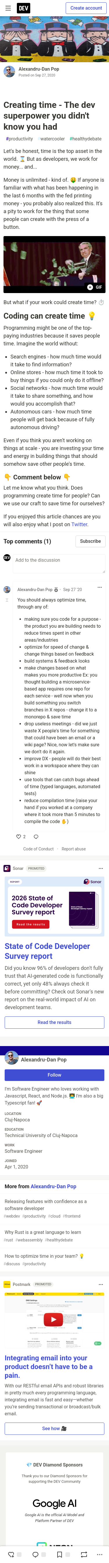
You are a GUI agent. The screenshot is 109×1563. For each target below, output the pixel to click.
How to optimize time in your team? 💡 (53, 1260)
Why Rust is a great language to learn (53, 1236)
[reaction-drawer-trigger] (14, 1554)
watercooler (51, 138)
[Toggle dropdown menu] (99, 587)
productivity (19, 138)
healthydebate (85, 138)
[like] (21, 836)
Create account (86, 8)
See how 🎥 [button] (54, 1428)
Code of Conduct (38, 849)
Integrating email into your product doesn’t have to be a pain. (49, 1367)
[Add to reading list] (63, 1554)
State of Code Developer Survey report (47, 951)
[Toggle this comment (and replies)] (7, 600)
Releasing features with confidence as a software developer (53, 1209)
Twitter (79, 524)
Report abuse (74, 849)
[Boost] (84, 1554)
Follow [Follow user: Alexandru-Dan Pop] (54, 1075)
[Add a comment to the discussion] (59, 563)
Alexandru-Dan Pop (39, 69)
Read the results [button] (55, 1022)
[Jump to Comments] (39, 1554)
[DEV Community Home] (23, 8)
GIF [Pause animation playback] (94, 287)
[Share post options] (100, 1554)
